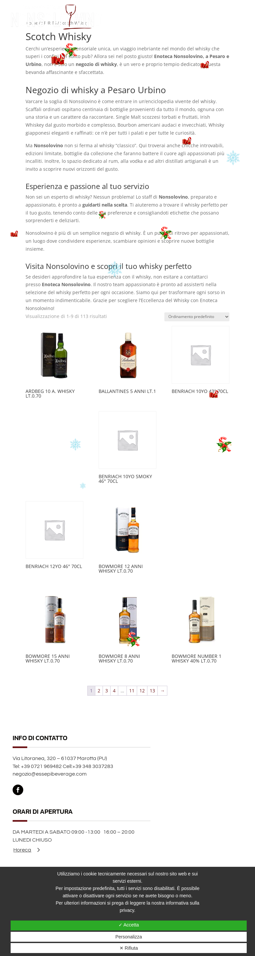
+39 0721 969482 (41, 766)
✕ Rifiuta (129, 948)
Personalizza (128, 936)
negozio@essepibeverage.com (50, 774)
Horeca (22, 850)
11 (131, 690)
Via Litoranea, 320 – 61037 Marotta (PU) (60, 758)
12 (142, 690)
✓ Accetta (129, 924)
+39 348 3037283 (92, 766)
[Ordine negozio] (196, 316)
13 (152, 690)
